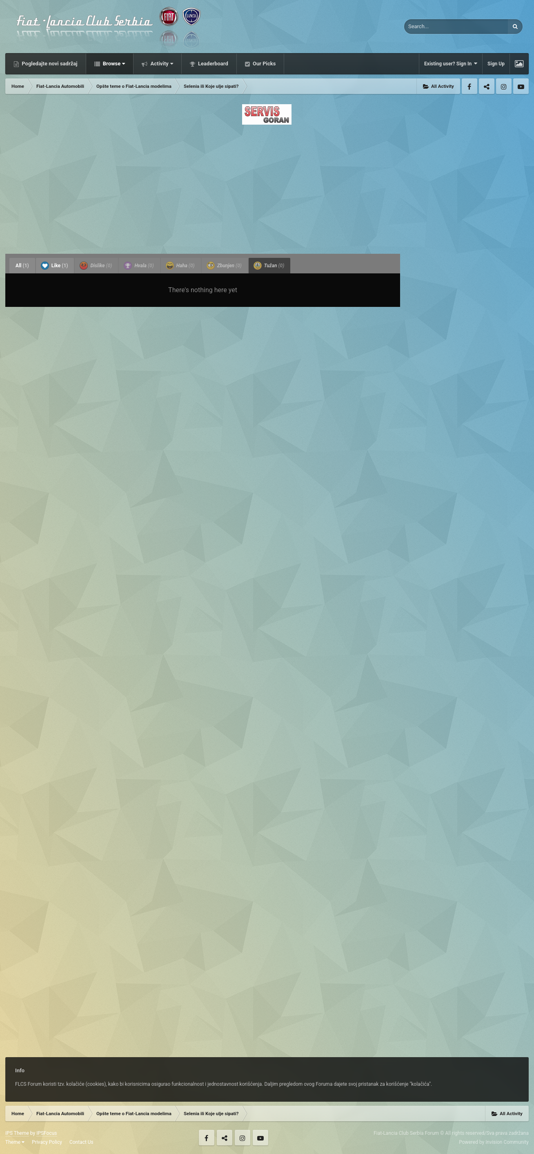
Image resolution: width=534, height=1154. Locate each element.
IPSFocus (46, 1133)
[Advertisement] (267, 187)
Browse (113, 63)
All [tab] (22, 265)
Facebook (469, 86)
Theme (14, 1142)
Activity (161, 63)
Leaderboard (212, 63)
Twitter (486, 86)
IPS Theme (17, 1133)
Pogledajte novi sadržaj (49, 63)
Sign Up (496, 64)
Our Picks (263, 63)
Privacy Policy (47, 1142)
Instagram (504, 86)
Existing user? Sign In (450, 63)
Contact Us (81, 1142)
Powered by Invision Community (494, 1142)
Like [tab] (54, 266)
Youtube (521, 86)
